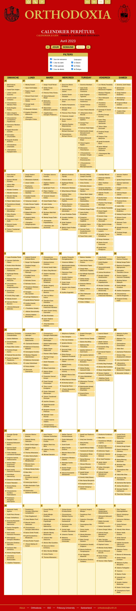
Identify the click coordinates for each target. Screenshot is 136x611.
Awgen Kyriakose (122, 198)
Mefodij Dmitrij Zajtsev (66, 365)
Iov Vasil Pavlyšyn (104, 459)
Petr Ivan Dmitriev (67, 340)
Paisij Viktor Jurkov (13, 347)
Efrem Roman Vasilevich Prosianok (68, 355)
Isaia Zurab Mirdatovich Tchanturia (84, 89)
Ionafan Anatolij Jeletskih (30, 197)
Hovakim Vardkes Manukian (67, 218)
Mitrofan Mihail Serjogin (66, 108)
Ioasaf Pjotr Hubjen (13, 89)
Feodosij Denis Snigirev (121, 202)
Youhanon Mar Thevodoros (121, 478)
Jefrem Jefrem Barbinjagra (48, 339)
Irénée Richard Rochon (121, 525)
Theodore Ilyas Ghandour (48, 301)
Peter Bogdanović (31, 516)
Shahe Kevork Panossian (103, 243)
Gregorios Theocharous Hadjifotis (84, 219)
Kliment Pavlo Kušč (31, 96)
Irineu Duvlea (84, 183)
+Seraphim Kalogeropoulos (30, 223)
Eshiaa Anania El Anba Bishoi (66, 510)
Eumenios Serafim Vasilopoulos (13, 269)
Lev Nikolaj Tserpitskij (105, 84)
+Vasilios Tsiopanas (13, 563)
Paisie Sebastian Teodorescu (85, 100)
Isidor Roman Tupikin (32, 204)
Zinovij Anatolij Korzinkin (11, 342)
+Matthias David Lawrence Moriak (104, 379)
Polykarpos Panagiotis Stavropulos (11, 499)
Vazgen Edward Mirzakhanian (30, 460)
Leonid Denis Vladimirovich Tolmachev (102, 358)
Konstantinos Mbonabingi (121, 98)
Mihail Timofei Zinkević (66, 448)
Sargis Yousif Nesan (50, 84)
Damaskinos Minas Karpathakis (86, 455)
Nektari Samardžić (104, 526)
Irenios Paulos (48, 554)
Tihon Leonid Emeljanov (48, 387)
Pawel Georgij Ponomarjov (48, 382)
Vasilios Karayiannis (68, 104)
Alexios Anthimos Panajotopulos (85, 550)
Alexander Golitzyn (123, 373)
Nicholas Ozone (30, 280)
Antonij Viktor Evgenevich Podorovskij (11, 464)
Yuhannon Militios (67, 262)
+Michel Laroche (122, 108)
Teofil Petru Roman (13, 514)
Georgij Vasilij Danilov (29, 105)
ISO (49, 608)
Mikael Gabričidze (49, 368)
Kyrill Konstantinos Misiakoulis (31, 536)
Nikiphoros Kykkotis (68, 333)
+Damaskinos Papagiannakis (12, 150)
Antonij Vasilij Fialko (50, 267)
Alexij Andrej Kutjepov (84, 443)
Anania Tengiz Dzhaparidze (66, 468)
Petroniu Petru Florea (51, 93)
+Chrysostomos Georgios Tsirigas (86, 154)
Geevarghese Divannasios (121, 344)
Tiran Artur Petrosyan (124, 494)
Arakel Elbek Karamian (121, 442)
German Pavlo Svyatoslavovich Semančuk (85, 231)
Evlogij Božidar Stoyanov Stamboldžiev (85, 199)
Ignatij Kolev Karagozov (102, 248)
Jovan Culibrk (29, 183)
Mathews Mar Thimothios (84, 346)
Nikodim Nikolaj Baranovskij (12, 197)
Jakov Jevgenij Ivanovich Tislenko (13, 114)
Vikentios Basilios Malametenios (67, 125)
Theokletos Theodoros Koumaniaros (102, 104)
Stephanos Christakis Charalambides (14, 334)
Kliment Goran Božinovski (121, 218)
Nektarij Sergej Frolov (87, 209)
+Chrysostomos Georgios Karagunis (50, 425)
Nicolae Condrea (12, 189)
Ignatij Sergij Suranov (124, 179)
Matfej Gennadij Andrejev (103, 522)
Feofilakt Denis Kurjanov (30, 276)
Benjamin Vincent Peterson (49, 410)
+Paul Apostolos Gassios (49, 324)
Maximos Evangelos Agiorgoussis (123, 266)
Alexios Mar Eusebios (105, 367)
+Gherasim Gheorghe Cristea (31, 118)
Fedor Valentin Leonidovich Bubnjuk (14, 453)
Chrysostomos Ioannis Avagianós (123, 294)
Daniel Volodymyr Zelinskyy (86, 487)
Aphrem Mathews (49, 529)
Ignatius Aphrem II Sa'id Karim (86, 351)
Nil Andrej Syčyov (86, 186)
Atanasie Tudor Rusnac (122, 223)
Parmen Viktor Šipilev (51, 353)
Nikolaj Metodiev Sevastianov (85, 535)
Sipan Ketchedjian (31, 88)
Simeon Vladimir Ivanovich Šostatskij (123, 276)
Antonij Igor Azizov (31, 482)
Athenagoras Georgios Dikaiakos (13, 538)
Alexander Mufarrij (31, 109)
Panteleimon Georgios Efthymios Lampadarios (31, 511)
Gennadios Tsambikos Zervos (123, 271)
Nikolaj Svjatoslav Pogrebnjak (49, 520)
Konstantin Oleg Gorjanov (103, 347)
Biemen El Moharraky (124, 554)
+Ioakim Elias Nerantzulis (121, 112)
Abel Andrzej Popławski (11, 85)
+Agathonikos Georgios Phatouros (50, 114)
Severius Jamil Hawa (123, 84)
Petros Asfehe (29, 366)
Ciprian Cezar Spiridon (84, 190)
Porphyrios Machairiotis (29, 187)
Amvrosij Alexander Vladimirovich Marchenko (13, 522)
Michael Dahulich (49, 454)
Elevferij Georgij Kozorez (103, 115)
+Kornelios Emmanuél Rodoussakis (11, 557)
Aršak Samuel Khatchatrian (121, 538)
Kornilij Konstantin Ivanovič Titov (31, 477)
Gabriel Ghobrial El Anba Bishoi (30, 258)
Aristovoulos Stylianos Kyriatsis (31, 491)
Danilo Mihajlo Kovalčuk (121, 286)
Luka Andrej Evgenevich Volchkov (105, 258)
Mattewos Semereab (32, 360)
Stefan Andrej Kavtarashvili (84, 279)
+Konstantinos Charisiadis (11, 145)
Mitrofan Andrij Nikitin (105, 548)
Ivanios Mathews (12, 338)
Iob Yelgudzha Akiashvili (84, 555)
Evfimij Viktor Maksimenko (29, 339)
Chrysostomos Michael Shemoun (68, 130)
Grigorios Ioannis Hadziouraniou (12, 458)
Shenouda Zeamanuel (29, 370)
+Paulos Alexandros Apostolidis (68, 390)
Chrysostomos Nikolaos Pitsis (12, 103)
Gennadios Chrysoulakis (11, 135)
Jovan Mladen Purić (31, 519)
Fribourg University (66, 608)
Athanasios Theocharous (84, 149)
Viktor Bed (120, 348)
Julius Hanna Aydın (31, 456)
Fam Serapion (66, 336)
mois (81, 47)
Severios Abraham (86, 84)
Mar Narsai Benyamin (87, 480)
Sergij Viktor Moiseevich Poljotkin (105, 88)
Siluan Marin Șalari (86, 194)
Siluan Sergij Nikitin (104, 370)
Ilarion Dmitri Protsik (31, 532)
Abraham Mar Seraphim (121, 465)
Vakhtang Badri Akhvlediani (67, 210)
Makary (46, 365)
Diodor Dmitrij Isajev (31, 444)
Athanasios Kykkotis (31, 179)
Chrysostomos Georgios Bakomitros (50, 258)
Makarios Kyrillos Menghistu (122, 334)
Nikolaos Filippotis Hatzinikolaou (104, 93)
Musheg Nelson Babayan (122, 281)
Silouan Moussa (85, 464)
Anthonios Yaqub (103, 451)
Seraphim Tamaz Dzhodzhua (103, 235)
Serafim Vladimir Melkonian (122, 583)
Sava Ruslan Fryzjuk (32, 541)
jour (55, 47)
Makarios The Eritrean (121, 339)
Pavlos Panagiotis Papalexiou (13, 359)
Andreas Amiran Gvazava (49, 263)
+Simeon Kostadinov (32, 227)
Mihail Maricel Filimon (69, 191)
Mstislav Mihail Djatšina (85, 119)
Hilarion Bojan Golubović (48, 372)
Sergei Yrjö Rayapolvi (32, 262)
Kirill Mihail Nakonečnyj (11, 475)
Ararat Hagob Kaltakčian (102, 212)
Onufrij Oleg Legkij (13, 295)
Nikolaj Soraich (30, 84)
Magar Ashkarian (85, 299)
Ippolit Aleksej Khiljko (87, 448)
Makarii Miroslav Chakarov (30, 213)
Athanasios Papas (86, 265)
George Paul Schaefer (84, 123)
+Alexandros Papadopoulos (103, 281)
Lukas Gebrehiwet (31, 363)
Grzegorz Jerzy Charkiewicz (122, 455)
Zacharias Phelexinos (124, 352)
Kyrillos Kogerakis (67, 292)
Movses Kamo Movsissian (30, 465)
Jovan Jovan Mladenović (66, 283)
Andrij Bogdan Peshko (11, 108)
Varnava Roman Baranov (12, 303)
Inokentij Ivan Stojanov (121, 578)
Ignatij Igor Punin (49, 188)
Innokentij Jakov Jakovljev (85, 225)
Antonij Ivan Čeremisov (120, 88)
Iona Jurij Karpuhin (123, 360)
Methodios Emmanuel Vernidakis (47, 102)
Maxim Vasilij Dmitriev (121, 533)
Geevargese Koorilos (32, 352)
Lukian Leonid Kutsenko (11, 93)
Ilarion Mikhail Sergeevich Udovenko (102, 148)
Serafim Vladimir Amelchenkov (67, 278)
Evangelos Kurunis (86, 483)
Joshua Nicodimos (104, 272)
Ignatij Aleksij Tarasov (32, 300)
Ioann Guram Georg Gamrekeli (50, 311)
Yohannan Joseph (68, 116)
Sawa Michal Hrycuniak (11, 175)
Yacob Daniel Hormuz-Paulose (122, 258)
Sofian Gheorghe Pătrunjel (30, 271)
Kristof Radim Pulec (50, 201)
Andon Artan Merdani (14, 265)
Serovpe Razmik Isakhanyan (122, 490)
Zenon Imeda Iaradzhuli (84, 530)
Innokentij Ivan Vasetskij (30, 192)
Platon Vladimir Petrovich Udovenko (50, 192)
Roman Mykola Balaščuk (30, 208)
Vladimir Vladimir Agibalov (49, 183)
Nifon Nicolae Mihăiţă (50, 551)
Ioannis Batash (103, 333)
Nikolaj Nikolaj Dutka (32, 469)
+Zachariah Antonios (32, 343)
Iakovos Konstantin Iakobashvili (68, 473)
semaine (68, 47)
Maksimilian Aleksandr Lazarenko (50, 108)
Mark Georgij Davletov (84, 540)
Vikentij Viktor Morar (123, 529)
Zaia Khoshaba (48, 315)
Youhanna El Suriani (86, 451)
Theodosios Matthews (102, 337)
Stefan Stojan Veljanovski (48, 349)
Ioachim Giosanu (49, 401)
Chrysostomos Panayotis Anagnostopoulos (12, 285)
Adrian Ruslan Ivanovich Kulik (85, 369)
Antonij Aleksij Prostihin (11, 487)
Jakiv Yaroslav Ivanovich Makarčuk (104, 540)
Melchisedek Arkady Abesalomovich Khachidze (86, 133)
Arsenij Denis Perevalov (84, 394)
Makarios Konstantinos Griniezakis (66, 539)
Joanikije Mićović (103, 174)
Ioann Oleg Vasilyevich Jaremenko (102, 121)
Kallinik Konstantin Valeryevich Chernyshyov (123, 544)
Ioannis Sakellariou (86, 373)
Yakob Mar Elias (122, 474)
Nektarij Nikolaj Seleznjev (30, 440)
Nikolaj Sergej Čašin (50, 217)
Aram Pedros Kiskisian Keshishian (50, 435)
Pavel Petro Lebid (86, 179)
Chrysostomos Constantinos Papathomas (11, 119)
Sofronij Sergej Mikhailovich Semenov (103, 474)
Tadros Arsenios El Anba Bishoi (67, 205)
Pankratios (47, 179)
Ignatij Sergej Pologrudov (84, 473)
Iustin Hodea (48, 204)
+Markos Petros (12, 363)
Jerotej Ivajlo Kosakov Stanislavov (105, 447)
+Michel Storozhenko (32, 311)
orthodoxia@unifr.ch (107, 608)
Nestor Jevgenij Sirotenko (49, 286)
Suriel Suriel (66, 444)
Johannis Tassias (67, 534)
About (22, 608)
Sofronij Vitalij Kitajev (87, 128)
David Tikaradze (49, 362)
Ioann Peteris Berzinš (87, 109)
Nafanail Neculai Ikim (14, 355)
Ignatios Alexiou (67, 343)
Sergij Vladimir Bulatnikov (121, 93)
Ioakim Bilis (120, 206)
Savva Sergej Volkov (105, 529)
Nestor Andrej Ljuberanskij (102, 556)
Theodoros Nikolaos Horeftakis (31, 288)
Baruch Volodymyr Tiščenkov (123, 515)
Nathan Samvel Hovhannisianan (67, 435)
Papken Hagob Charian (30, 92)
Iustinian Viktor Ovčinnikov (66, 195)
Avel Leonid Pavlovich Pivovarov (13, 470)
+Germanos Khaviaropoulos (85, 159)
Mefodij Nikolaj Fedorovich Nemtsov (50, 306)
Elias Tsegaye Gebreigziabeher (122, 510)
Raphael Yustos (12, 439)
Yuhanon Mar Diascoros (48, 538)
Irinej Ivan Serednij (86, 439)
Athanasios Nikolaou (68, 188)
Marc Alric (28, 472)
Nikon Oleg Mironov (50, 270)
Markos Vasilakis (85, 257)
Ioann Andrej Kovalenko (84, 213)
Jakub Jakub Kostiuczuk (102, 463)
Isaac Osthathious (13, 517)
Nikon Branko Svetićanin (11, 215)
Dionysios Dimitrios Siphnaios (13, 543)
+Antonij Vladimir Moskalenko (30, 315)
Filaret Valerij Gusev (13, 201)
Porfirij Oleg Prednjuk (105, 363)
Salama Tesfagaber (123, 568)
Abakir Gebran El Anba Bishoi (103, 342)
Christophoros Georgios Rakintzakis (50, 334)
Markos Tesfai (121, 574)
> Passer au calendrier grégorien (79, 35)
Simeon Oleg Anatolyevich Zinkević (124, 356)
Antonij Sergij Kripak (123, 446)
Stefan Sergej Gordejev (48, 88)
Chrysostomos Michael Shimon (67, 135)
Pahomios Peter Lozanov (67, 273)
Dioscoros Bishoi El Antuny (67, 85)
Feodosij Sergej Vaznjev (122, 233)
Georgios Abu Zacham (29, 292)
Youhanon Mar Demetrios (11, 548)
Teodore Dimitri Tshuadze (67, 95)
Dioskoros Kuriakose (13, 479)
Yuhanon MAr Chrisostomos (84, 205)
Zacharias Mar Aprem (124, 483)
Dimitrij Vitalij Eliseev (87, 477)
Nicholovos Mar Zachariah (67, 525)
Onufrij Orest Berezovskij (102, 198)
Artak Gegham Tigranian (85, 95)
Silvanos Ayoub (67, 179)
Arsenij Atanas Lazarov (103, 230)
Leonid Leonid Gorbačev (11, 98)
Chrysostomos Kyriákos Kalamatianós (11, 492)
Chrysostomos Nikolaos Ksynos (67, 515)
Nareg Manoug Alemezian (85, 460)
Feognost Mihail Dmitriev (122, 103)
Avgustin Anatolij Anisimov (12, 140)
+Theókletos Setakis (31, 308)
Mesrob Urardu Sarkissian (12, 225)
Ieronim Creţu (102, 216)
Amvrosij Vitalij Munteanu (66, 350)
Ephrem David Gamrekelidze (11, 448)
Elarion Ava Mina (85, 342)
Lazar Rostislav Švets (69, 214)
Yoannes (119, 571)
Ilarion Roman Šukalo (87, 338)
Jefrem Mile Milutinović (11, 185)
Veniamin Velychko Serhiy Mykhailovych (105, 188)
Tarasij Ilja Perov (67, 386)
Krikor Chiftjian (85, 302)
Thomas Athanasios (31, 452)
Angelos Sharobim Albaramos (31, 113)
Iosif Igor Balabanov (31, 297)
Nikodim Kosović (12, 193)
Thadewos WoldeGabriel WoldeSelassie (103, 511)
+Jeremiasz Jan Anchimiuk (49, 226)
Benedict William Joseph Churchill (85, 175)
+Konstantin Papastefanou (48, 221)
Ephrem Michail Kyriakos (12, 180)
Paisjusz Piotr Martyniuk (102, 137)
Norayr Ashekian (103, 239)
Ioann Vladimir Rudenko (48, 319)
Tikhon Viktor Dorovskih (102, 127)
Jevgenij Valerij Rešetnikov (30, 218)
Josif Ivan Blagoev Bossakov (86, 361)
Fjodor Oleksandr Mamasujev (49, 392)
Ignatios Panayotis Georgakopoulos (68, 258)
